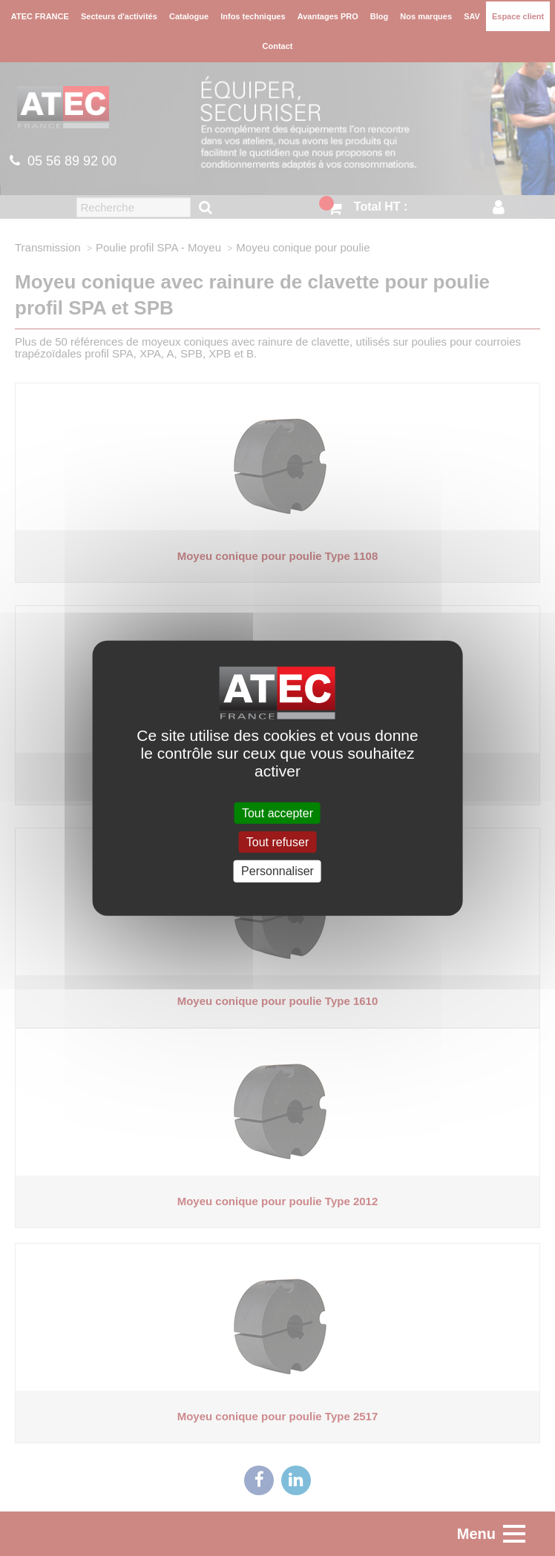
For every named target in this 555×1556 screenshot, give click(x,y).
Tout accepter (277, 813)
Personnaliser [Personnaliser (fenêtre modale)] (277, 871)
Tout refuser (277, 842)
